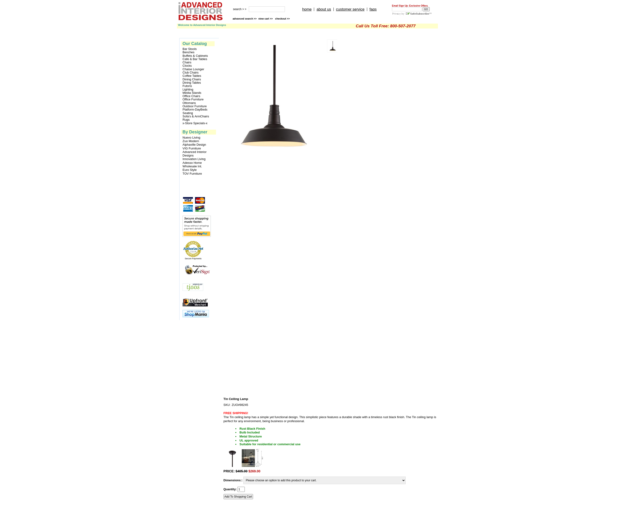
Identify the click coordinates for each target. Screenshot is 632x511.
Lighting (188, 89)
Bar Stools (190, 49)
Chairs (187, 62)
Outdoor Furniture (195, 106)
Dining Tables (192, 82)
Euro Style (190, 170)
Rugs (186, 119)
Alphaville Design (194, 144)
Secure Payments (193, 258)
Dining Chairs (192, 79)
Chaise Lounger (193, 69)
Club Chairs (191, 72)
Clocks (187, 65)
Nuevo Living (191, 137)
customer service (350, 9)
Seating (188, 113)
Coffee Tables (192, 76)
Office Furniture (193, 99)
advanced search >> (245, 18)
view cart (265, 18)
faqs (373, 9)
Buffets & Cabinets (195, 56)
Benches (189, 52)
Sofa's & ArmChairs (196, 116)
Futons (187, 86)
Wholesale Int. (192, 166)
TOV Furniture (192, 173)
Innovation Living (194, 159)
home (307, 9)
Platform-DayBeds (195, 109)
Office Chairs (191, 96)
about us (323, 9)
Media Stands (192, 93)
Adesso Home (192, 163)
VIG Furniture (192, 148)
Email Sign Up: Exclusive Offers (410, 5)
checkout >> (282, 18)
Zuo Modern (191, 141)
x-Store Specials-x (195, 123)
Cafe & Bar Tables (195, 59)
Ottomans (189, 103)
